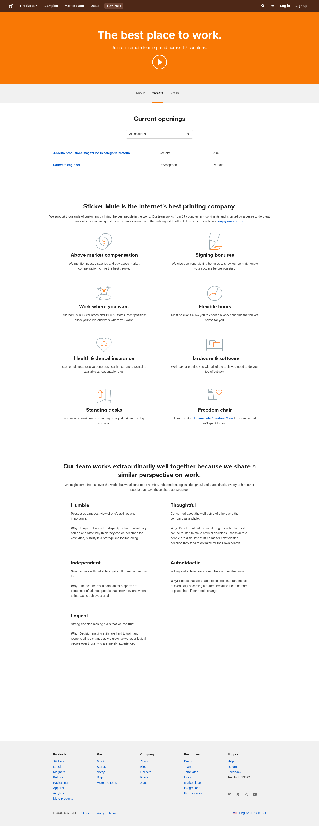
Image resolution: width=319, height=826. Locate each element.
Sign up (301, 6)
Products (29, 6)
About (140, 93)
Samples (51, 6)
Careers (157, 93)
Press (174, 93)
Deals (94, 6)
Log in (285, 6)
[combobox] (159, 134)
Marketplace (74, 6)
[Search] (262, 6)
